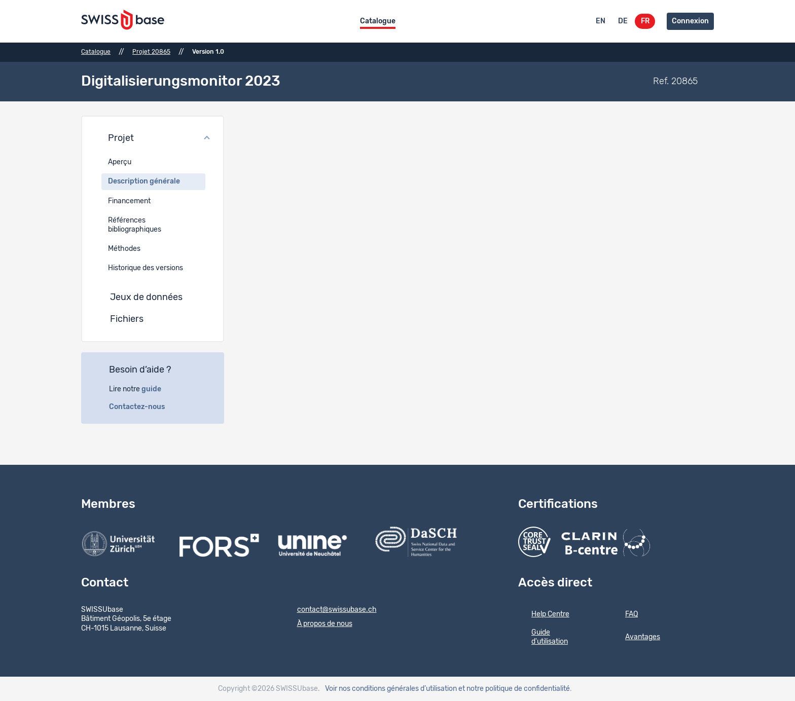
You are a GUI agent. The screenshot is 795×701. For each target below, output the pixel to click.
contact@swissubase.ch (330, 610)
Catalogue (377, 21)
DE (623, 21)
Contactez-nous (142, 407)
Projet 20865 (151, 52)
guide (156, 389)
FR (645, 21)
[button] (152, 139)
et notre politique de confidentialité (514, 688)
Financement (129, 201)
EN (600, 21)
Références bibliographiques (134, 225)
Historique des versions (145, 268)
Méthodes (124, 248)
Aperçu (119, 162)
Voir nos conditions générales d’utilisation (391, 688)
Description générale (144, 181)
